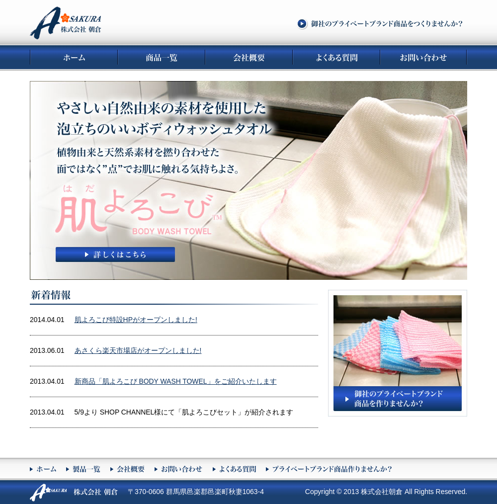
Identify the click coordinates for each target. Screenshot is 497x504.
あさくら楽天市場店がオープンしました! (138, 350)
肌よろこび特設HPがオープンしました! (136, 320)
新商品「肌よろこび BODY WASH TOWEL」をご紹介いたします (176, 381)
